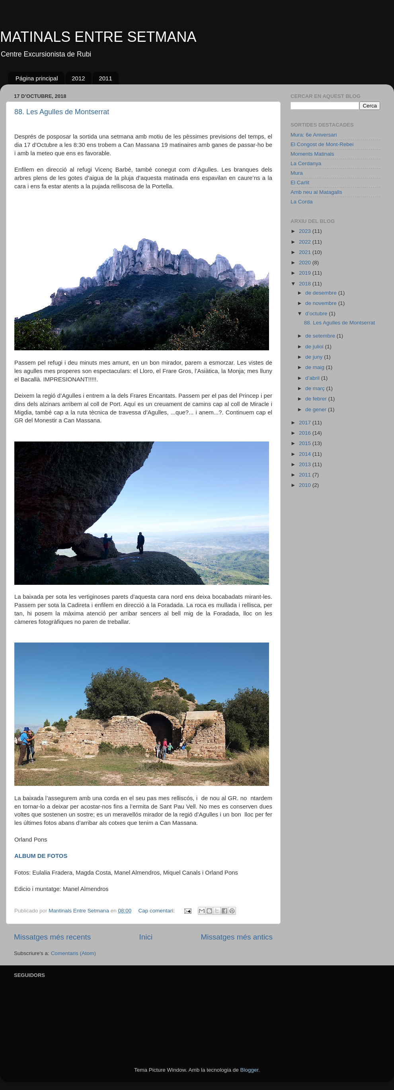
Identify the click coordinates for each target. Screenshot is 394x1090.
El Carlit (300, 183)
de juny (314, 357)
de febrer (316, 399)
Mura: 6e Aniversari (314, 135)
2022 (305, 242)
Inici (146, 937)
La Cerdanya (306, 163)
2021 (305, 252)
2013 (305, 464)
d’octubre (317, 313)
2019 (305, 273)
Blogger (249, 1070)
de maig (315, 367)
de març (315, 388)
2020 (305, 263)
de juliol (315, 347)
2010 (305, 485)
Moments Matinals (312, 154)
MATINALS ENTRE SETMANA (98, 37)
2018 (305, 284)
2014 (305, 454)
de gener (316, 409)
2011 (105, 78)
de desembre (321, 293)
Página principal (37, 78)
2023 (305, 231)
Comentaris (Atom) (73, 953)
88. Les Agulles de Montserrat (61, 112)
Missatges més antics (237, 937)
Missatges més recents (52, 937)
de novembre (321, 303)
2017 (305, 423)
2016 (305, 433)
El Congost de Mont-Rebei (322, 144)
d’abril (313, 378)
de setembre (321, 336)
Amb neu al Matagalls (316, 192)
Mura (297, 173)
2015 (305, 443)
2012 (78, 78)
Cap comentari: (157, 911)
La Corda (302, 202)
